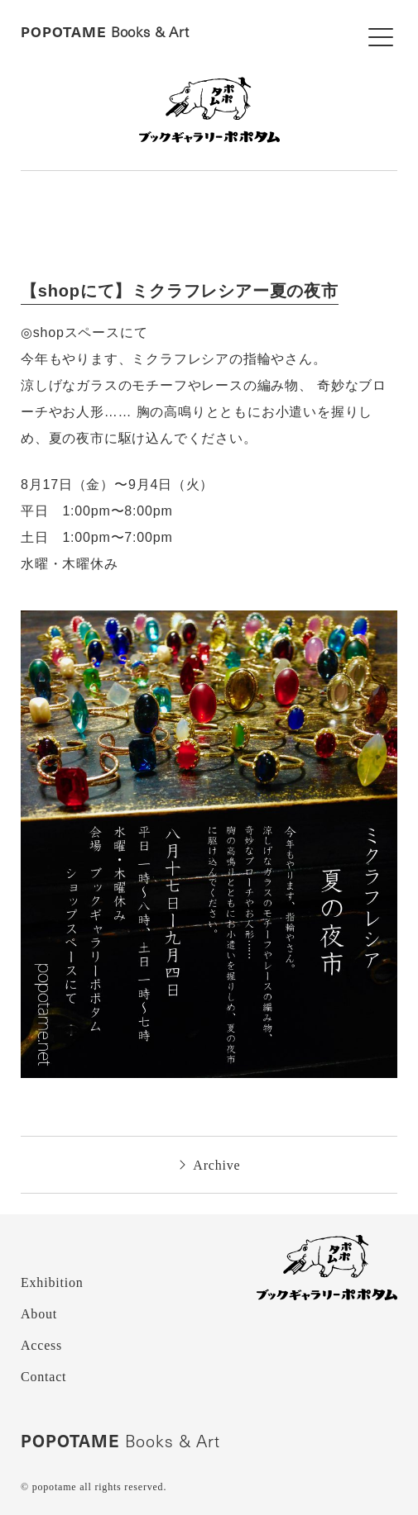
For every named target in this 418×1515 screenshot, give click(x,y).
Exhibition (52, 1282)
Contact (43, 1377)
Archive (209, 1165)
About (39, 1314)
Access (41, 1345)
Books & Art (105, 32)
